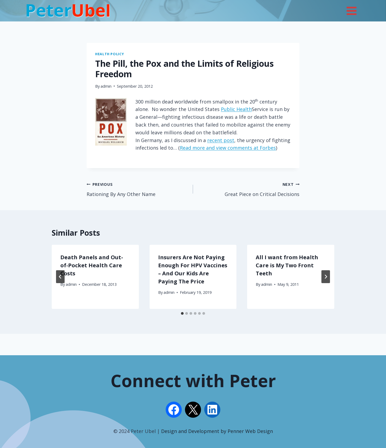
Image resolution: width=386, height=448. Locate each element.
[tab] (182, 313)
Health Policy (109, 54)
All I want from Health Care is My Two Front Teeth (287, 265)
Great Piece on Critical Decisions (248, 188)
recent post (220, 140)
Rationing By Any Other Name (137, 188)
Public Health (236, 109)
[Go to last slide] (60, 276)
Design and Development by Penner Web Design (217, 431)
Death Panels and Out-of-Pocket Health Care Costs (91, 265)
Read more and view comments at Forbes (228, 148)
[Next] (325, 276)
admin (106, 86)
